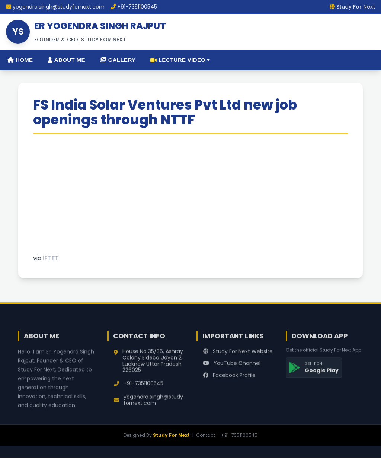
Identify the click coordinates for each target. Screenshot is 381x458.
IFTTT (51, 258)
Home (20, 60)
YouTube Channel (231, 366)
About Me (66, 60)
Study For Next (171, 435)
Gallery (118, 60)
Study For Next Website (238, 354)
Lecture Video (180, 60)
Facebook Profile (229, 378)
